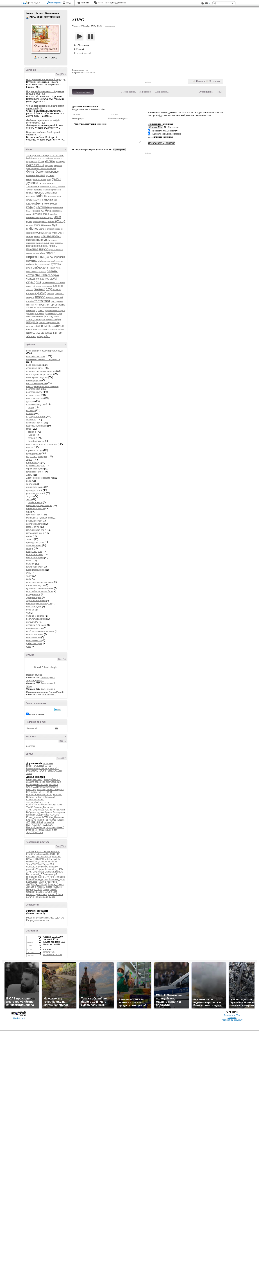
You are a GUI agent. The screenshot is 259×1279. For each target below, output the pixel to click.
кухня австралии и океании (39, 588)
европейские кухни (35, 356)
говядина (32, 179)
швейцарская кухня (36, 570)
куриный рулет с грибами (43, 222)
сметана (39, 289)
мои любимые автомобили (39, 591)
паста (29, 245)
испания (30, 196)
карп (55, 200)
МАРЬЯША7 (37, 822)
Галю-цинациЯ (50, 874)
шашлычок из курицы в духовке (51, 329)
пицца (44, 257)
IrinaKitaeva (32, 771)
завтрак (50, 183)
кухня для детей (34, 490)
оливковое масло (33, 243)
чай (28, 613)
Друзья (39, 13)
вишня (40, 175)
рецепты (30, 746)
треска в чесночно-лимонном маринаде (42, 307)
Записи (29, 13)
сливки (46, 282)
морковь (39, 232)
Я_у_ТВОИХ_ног (34, 832)
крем (57, 217)
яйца (40, 336)
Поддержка (202, 3)
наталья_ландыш (35, 897)
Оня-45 (60, 827)
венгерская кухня (35, 634)
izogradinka (52, 787)
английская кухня (35, 487)
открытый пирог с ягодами (52, 243)
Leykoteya (31, 789)
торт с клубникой (42, 305)
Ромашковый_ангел (47, 830)
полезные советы (35, 398)
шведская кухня (34, 551)
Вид (207, 3)
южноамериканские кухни (39, 603)
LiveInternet (31, 3)
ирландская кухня (35, 542)
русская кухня (33, 395)
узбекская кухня (34, 643)
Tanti (39, 864)
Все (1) (62, 741)
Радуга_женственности (37, 920)
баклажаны (35, 165)
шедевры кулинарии (36, 426)
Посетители (49, 952)
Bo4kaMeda (32, 784)
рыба (37, 267)
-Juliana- (30, 851)
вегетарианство (34, 640)
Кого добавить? (52, 779)
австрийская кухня (35, 524)
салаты (52, 271)
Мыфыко (57, 887)
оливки (54, 240)
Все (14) (62, 659)
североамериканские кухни (39, 582)
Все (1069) (61, 74)
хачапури (32, 319)
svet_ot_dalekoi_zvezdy (37, 802)
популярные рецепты (36, 377)
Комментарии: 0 (48, 689)
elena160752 (32, 866)
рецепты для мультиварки (39, 505)
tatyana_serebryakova (36, 804)
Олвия (46, 889)
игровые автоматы (45, 192)
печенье (32, 249)
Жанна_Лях (43, 877)
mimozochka (46, 794)
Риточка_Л (31, 830)
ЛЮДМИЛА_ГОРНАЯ (36, 884)
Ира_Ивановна (56, 817)
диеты (29, 475)
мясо (56, 232)
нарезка (37, 237)
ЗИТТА (45, 817)
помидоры (34, 260)
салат (45, 267)
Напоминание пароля (118, 118)
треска (61, 304)
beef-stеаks (31, 158)
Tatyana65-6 (48, 864)
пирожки (32, 257)
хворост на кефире (53, 319)
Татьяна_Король (46, 771)
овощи (35, 239)
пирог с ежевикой (56, 250)
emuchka (53, 784)
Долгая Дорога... (35, 680)
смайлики (102, 123)
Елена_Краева (33, 817)
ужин (28, 646)
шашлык (58, 326)
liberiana (41, 789)
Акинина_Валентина (44, 807)
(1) (40, 134)
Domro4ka (43, 784)
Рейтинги (85, 2)
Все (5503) (61, 846)
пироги (50, 253)
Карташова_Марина (36, 882)
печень (53, 245)
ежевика (42, 183)
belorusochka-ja (53, 782)
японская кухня (34, 545)
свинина (41, 275)
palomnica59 (49, 797)
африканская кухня (36, 600)
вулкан (50, 175)
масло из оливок (46, 229)
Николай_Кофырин (35, 827)
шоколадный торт (52, 332)
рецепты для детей (36, 493)
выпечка (30, 410)
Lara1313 (30, 856)
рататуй (51, 261)
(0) (64, 79)
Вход (68, 2)
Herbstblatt (41, 787)
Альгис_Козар (52, 809)
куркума (29, 225)
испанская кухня (34, 365)
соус (49, 289)
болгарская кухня (35, 557)
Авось (100, 2)
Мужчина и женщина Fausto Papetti (44, 692)
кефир (30, 207)
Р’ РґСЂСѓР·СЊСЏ (48, 57)
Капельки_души (57, 879)
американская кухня (36, 625)
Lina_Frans (41, 856)
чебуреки (32, 322)
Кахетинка (48, 763)
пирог (43, 249)
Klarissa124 (44, 854)
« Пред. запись (128, 91)
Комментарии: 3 (48, 677)
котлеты (37, 213)
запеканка (32, 186)
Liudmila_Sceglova (55, 789)
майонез (32, 228)
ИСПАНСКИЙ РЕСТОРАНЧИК (27, 17)
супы (28, 573)
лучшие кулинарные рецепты (41, 371)
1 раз (86, 70)
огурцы (46, 239)
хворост (41, 319)
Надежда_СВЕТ (34, 889)
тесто (38, 301)
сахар (30, 275)
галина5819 (32, 815)
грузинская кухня (34, 472)
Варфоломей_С (34, 874)
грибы (56, 179)
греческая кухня (34, 514)
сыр (43, 293)
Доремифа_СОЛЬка (48, 815)
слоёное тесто (35, 502)
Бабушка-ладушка (35, 812)
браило (49, 812)
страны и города (34, 450)
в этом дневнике (37, 714)
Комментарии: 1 (48, 683)
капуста (47, 199)
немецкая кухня (34, 521)
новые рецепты (34, 380)
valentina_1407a (55, 869)
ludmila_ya (36, 792)
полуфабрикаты (36, 441)
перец (44, 245)
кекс (46, 203)
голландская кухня (35, 585)
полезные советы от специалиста (43, 359)
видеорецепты (33, 453)
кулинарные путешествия (39, 518)
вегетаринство (33, 637)
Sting (29, 686)
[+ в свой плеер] (82, 53)
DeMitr (47, 851)
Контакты (232, 1017)
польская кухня (34, 606)
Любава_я (31, 887)
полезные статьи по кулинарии (41, 444)
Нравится (200, 81)
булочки (42, 171)
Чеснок (50, 161)
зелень (37, 189)
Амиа (62, 809)
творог (40, 297)
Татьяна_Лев (50, 892)
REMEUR (52, 861)
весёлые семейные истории (40, 631)
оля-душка (51, 827)
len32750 (53, 866)
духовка (32, 183)
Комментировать (83, 92)
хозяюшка (31, 419)
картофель (34, 203)
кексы (53, 203)
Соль (41, 161)
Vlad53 (29, 807)
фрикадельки (51, 316)
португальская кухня (36, 619)
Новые (219, 91)
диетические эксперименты (40, 478)
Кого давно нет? (34, 779)
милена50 (49, 822)
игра (28, 511)
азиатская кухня (34, 422)
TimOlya (52, 804)
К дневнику (145, 91)
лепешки (38, 225)
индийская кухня (34, 628)
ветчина (31, 175)
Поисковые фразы (52, 954)
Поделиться (214, 81)
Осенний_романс (35, 892)
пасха (37, 245)
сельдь (31, 278)
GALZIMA (31, 787)
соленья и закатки (35, 616)
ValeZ (59, 804)
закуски (30, 496)
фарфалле (30, 311)
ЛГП (28, 822)
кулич (29, 221)
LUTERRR (47, 792)
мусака (48, 233)
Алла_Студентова (35, 809)
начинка (46, 236)
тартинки (50, 294)
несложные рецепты (36, 383)
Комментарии (52, 13)
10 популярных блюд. (37, 155)
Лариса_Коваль (57, 820)
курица (59, 221)
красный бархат (46, 218)
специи (30, 293)
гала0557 (30, 894)
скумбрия (33, 282)
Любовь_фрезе (44, 887)
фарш (40, 310)
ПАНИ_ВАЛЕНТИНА (36, 766)
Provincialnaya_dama (36, 768)
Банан (35, 162)
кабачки (41, 196)
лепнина (47, 225)
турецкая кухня (33, 597)
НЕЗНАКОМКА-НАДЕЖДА (39, 825)
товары (29, 539)
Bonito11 (39, 851)
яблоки (31, 336)
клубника (42, 207)
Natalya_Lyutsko (34, 797)
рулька (29, 268)
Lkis (28, 792)
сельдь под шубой (46, 278)
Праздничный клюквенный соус (43, 79)
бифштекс (49, 166)
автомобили (32, 622)
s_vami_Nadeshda (35, 799)
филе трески (38, 314)
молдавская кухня (35, 533)
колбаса (46, 210)
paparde (43, 869)
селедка (53, 275)
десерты (30, 401)
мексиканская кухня (36, 530)
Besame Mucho (34, 675)
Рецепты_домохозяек (37, 918)
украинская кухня (35, 468)
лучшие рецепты (34, 368)
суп (37, 293)
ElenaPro (55, 851)
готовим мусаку (44, 180)
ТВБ (49, 766)
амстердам (60, 162)
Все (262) (61, 758)
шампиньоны (42, 325)
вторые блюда (33, 462)
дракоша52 (53, 768)
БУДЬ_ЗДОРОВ (56, 918)
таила (29, 773)
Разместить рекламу (232, 1020)
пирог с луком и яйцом (35, 253)
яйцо (47, 336)
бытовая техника (34, 554)
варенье (53, 171)
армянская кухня (34, 567)
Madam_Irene (33, 794)
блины (30, 171)
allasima (30, 782)
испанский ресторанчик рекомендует (44, 351)
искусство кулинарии (36, 456)
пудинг (45, 261)
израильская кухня (35, 465)
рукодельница (33, 594)
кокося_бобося (55, 894)
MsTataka (57, 794)
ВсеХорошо (59, 812)
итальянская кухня (35, 404)
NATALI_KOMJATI (35, 859)
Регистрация (56, 2)
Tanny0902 (31, 864)
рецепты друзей (34, 392)
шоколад (33, 332)
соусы (56, 289)
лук (54, 225)
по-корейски (57, 256)
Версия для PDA (232, 1015)
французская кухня (36, 416)
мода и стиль (32, 527)
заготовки (31, 484)
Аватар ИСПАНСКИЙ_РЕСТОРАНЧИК (45, 38)
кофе (45, 213)
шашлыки (31, 329)
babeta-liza (40, 782)
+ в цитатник (109, 26)
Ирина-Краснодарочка (37, 879)
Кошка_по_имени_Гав (37, 820)
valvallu (59, 771)
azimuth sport (57, 155)
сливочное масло (57, 283)
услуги (29, 576)
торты (53, 304)
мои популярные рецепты (39, 374)
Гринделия (31, 877)
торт (47, 301)
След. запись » (162, 91)
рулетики (56, 264)
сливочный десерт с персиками (39, 286)
